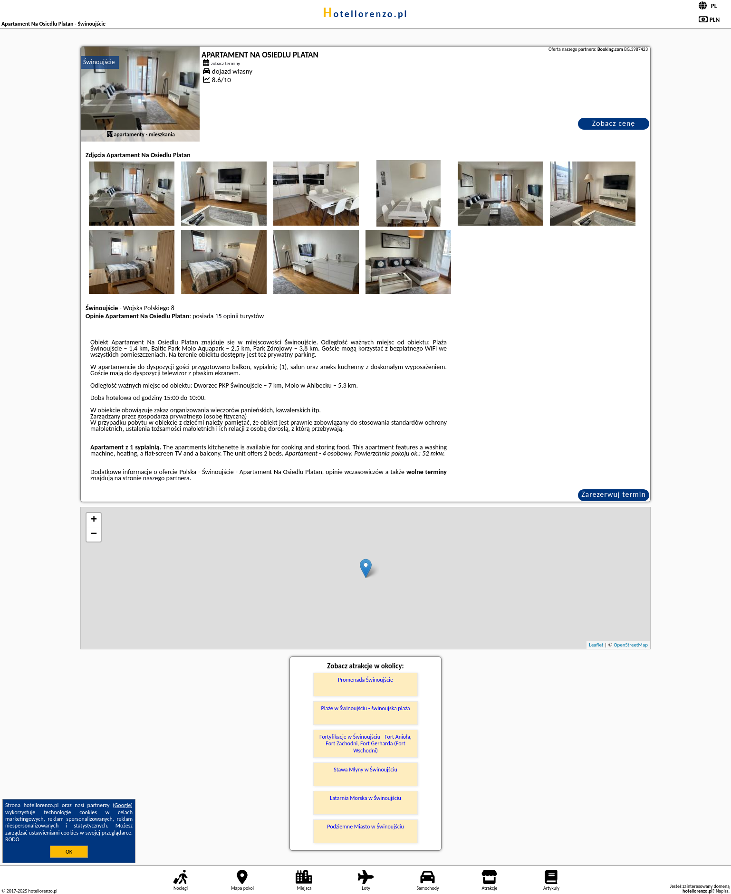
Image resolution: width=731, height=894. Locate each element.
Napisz (722, 891)
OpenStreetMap (631, 645)
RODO (12, 839)
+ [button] (94, 520)
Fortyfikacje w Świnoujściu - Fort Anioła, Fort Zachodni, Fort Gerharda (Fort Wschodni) (365, 743)
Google (123, 805)
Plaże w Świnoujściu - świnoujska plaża (365, 708)
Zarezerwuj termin (613, 494)
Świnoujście (99, 62)
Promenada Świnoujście (365, 679)
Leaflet (596, 645)
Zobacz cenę (613, 123)
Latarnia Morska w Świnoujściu (365, 798)
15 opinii (227, 316)
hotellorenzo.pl (365, 13)
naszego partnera (166, 478)
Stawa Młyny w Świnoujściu (365, 769)
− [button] (94, 534)
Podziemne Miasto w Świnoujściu (365, 826)
